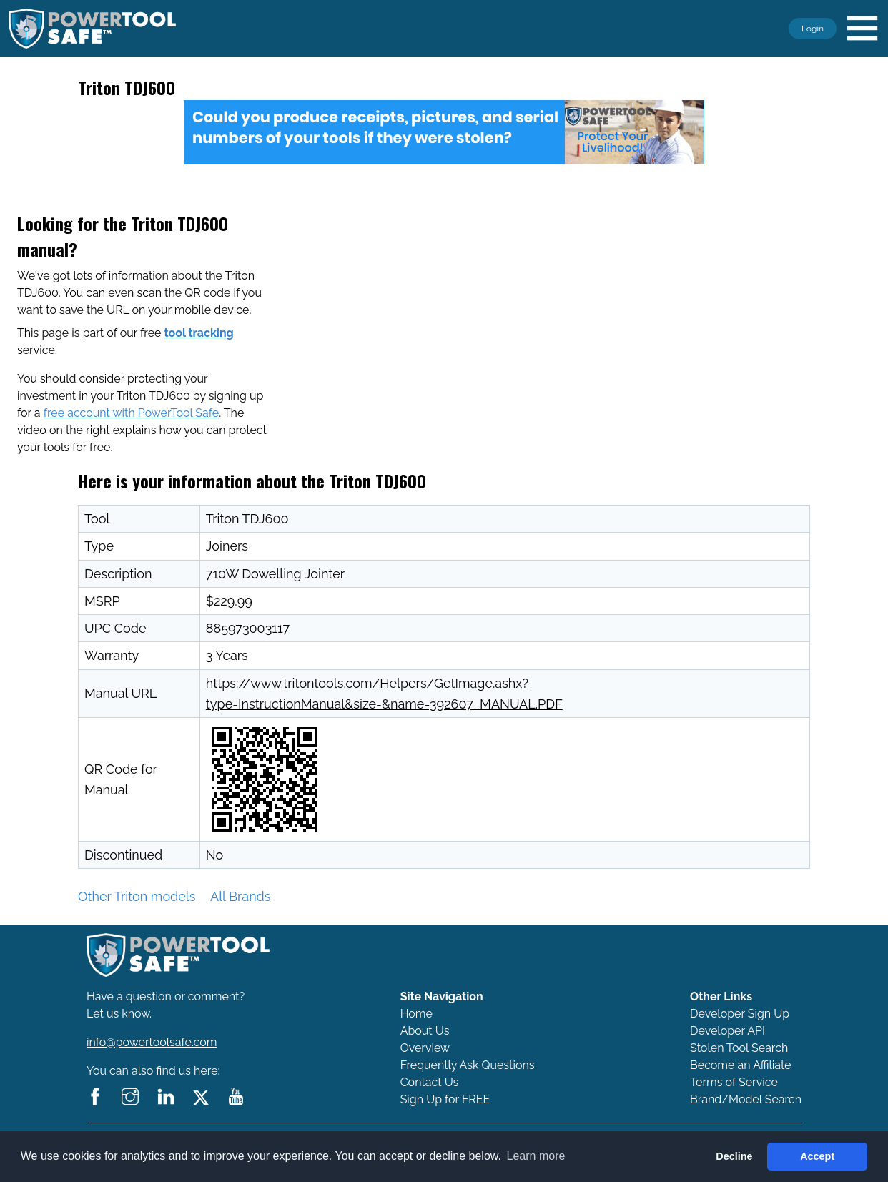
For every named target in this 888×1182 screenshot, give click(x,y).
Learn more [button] (536, 1156)
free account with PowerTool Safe (131, 413)
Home (416, 1013)
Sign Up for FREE (445, 1099)
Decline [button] (734, 1156)
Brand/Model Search (745, 1099)
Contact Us (429, 1082)
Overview (425, 1048)
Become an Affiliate (740, 1065)
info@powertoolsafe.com (152, 1042)
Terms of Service (734, 1082)
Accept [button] (817, 1156)
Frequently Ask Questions (467, 1065)
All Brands (240, 896)
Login (812, 29)
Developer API (727, 1031)
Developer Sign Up (739, 1013)
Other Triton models (136, 896)
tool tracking (199, 333)
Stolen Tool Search (739, 1048)
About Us (425, 1031)
